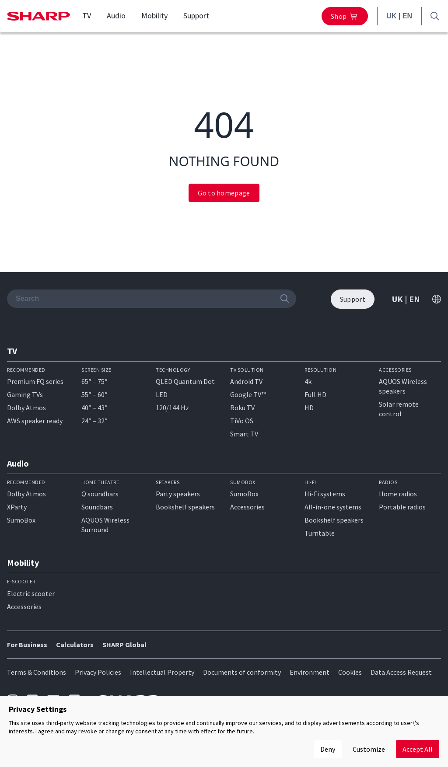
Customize (369, 749)
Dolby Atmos (26, 407)
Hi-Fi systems (324, 493)
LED (162, 394)
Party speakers (178, 493)
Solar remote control (399, 409)
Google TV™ (248, 394)
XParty (17, 506)
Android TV (246, 381)
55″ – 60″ (94, 394)
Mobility (154, 16)
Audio (116, 16)
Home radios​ (398, 493)
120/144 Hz (172, 407)
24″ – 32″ (94, 420)
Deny (327, 749)
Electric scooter (31, 593)
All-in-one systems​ (332, 506)
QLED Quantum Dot (185, 381)
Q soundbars (100, 493)
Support (196, 16)
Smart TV (244, 433)
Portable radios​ (402, 506)
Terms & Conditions (36, 672)
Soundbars (97, 506)
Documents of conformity (242, 672)
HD (309, 407)
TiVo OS (241, 420)
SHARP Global (124, 644)
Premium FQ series (35, 381)
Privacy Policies (98, 672)
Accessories (247, 506)
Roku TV (242, 407)
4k (308, 381)
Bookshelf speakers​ (334, 520)
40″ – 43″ (94, 407)
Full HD (315, 394)
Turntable (319, 533)
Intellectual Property (162, 672)
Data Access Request (401, 672)
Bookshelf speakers (185, 506)
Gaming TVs (25, 394)
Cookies (350, 672)
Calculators (75, 644)
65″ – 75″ (94, 381)
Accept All (417, 749)
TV (86, 16)
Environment (309, 672)
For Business (27, 644)
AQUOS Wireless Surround (105, 525)
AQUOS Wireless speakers (403, 386)
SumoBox (21, 520)
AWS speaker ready (35, 420)
